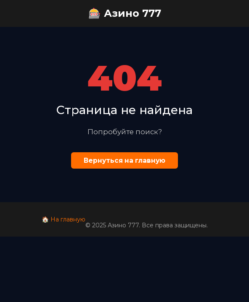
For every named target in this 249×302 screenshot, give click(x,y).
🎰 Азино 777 (124, 13)
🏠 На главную (63, 219)
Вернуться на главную (124, 160)
